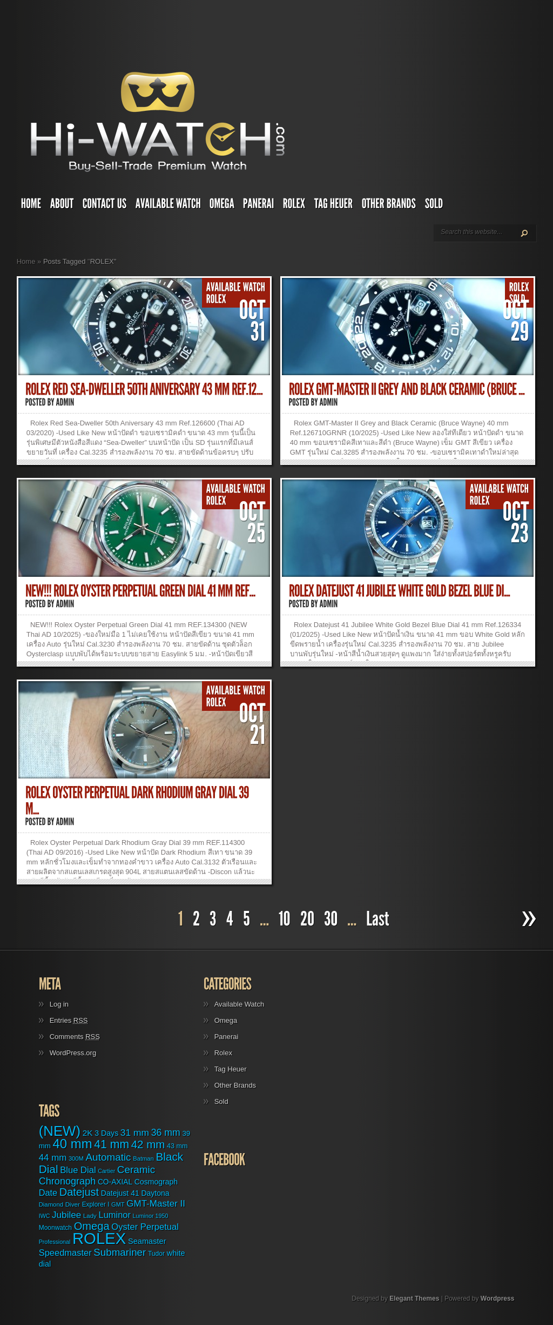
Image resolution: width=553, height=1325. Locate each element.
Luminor (114, 1215)
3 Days (106, 1133)
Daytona (155, 1193)
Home (26, 261)
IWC (44, 1216)
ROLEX (99, 1238)
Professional (55, 1242)
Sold (221, 1101)
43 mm (177, 1146)
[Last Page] (379, 919)
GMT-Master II (155, 1204)
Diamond (51, 1204)
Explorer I (96, 1204)
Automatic (108, 1157)
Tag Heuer (230, 1069)
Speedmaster (65, 1252)
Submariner (119, 1252)
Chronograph (67, 1181)
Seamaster (147, 1241)
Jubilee (66, 1214)
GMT (118, 1204)
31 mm (134, 1132)
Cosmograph (156, 1181)
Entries (69, 1020)
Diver (72, 1204)
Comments (75, 1037)
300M (76, 1158)
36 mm (165, 1132)
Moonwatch (55, 1227)
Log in (59, 1004)
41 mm (111, 1144)
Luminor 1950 (150, 1216)
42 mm (148, 1144)
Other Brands (235, 1085)
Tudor (156, 1253)
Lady (90, 1216)
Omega (226, 1020)
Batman (143, 1158)
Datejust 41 (120, 1193)
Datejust (79, 1192)
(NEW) (59, 1130)
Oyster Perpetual (145, 1227)
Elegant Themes (414, 1298)
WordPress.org (73, 1053)
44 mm (53, 1158)
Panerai (226, 1037)
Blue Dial (78, 1170)
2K (88, 1132)
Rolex (223, 1053)
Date (48, 1192)
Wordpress (497, 1298)
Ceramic (136, 1169)
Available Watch (239, 1004)
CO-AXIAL (115, 1182)
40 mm (72, 1143)
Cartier (106, 1171)
